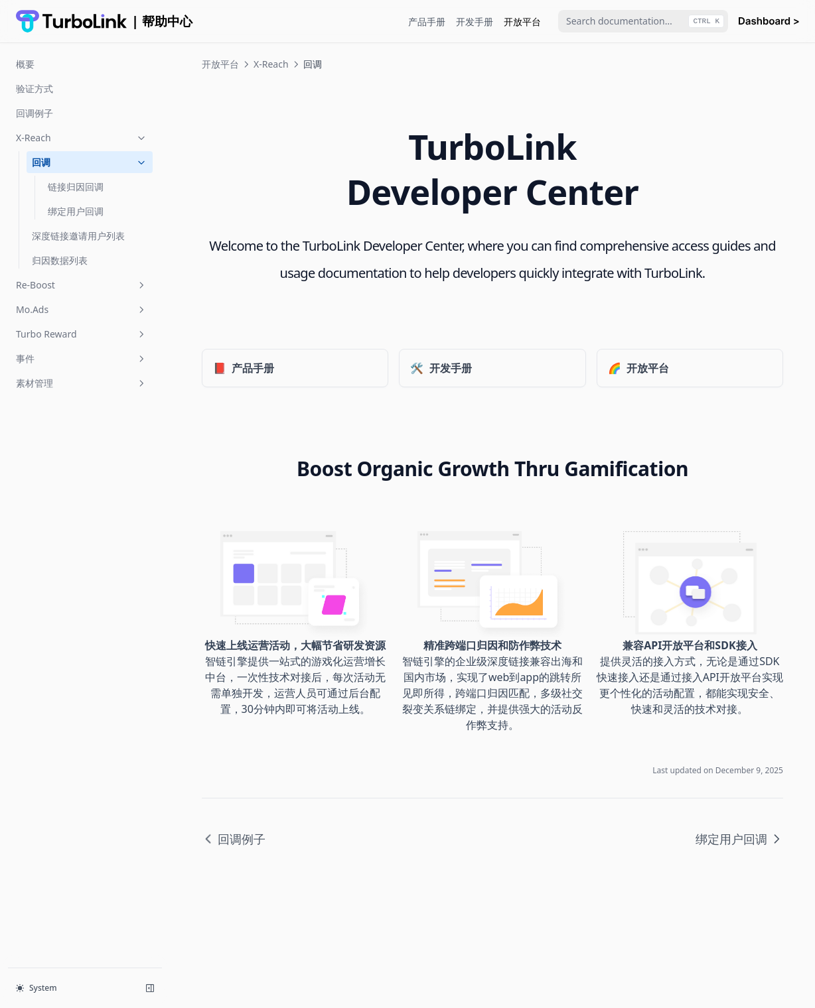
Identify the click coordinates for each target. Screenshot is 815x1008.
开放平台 (522, 21)
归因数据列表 (60, 260)
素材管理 (81, 383)
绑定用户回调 (76, 211)
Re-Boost (81, 285)
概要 (25, 64)
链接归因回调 (76, 186)
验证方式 (34, 88)
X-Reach (81, 137)
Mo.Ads (81, 309)
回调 (89, 162)
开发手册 (474, 21)
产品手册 (426, 21)
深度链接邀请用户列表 (78, 235)
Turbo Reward (81, 334)
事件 (81, 358)
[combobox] (643, 21)
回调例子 (34, 113)
